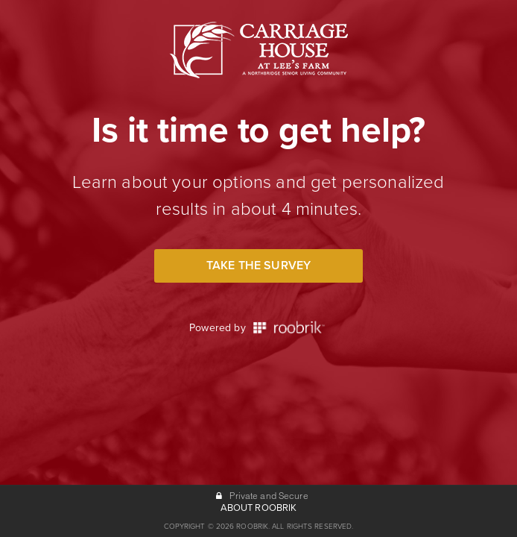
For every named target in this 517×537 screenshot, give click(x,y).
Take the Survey (258, 265)
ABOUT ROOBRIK (259, 508)
